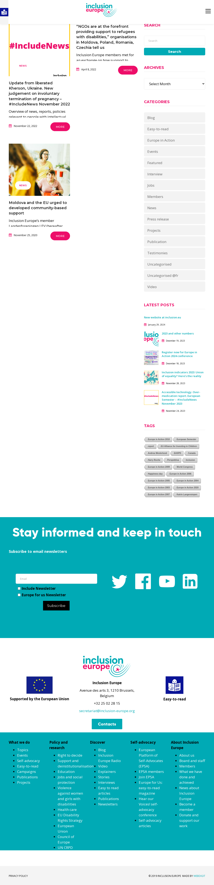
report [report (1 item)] (151, 446)
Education (66, 771)
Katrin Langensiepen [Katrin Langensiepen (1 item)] (187, 494)
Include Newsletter (37, 588)
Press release (158, 219)
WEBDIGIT (199, 876)
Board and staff (192, 760)
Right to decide (70, 755)
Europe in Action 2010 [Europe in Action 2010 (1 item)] (159, 439)
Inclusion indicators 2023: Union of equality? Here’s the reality (183, 374)
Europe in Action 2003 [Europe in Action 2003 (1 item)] (159, 487)
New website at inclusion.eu (162, 317)
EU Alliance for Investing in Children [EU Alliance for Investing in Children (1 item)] (179, 446)
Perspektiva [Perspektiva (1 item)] (173, 460)
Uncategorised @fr (162, 275)
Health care (67, 809)
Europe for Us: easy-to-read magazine (151, 788)
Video (152, 286)
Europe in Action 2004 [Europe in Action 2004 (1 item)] (188, 481)
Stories (104, 777)
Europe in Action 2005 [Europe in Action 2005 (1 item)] (159, 481)
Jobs (150, 185)
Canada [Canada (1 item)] (192, 453)
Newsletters (108, 804)
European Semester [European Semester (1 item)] (186, 439)
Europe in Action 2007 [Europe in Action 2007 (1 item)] (159, 494)
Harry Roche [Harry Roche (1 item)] (154, 460)
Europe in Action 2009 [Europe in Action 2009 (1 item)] (159, 467)
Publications (27, 777)
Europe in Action (161, 140)
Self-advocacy (28, 760)
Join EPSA (146, 777)
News (23, 65)
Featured (154, 162)
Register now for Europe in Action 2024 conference (179, 354)
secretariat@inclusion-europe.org (107, 710)
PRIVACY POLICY (18, 876)
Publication (156, 241)
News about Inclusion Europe (189, 793)
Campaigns (26, 771)
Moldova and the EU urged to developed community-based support (38, 207)
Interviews (106, 782)
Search (174, 51)
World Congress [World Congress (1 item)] (185, 467)
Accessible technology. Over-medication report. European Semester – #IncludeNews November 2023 (181, 397)
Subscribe (56, 606)
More (60, 126)
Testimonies (157, 253)
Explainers (107, 771)
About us (186, 755)
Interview (154, 174)
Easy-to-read (158, 129)
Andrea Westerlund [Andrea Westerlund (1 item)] (157, 453)
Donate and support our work (189, 820)
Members (155, 196)
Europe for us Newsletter (42, 595)
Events (152, 151)
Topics (22, 749)
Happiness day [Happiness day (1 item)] (155, 474)
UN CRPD (65, 847)
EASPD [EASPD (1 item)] (177, 453)
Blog (151, 117)
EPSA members (151, 771)
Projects (153, 230)
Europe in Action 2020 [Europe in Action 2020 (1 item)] (188, 487)
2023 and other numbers (178, 333)
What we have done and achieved (190, 777)
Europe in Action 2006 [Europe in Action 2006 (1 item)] (180, 474)
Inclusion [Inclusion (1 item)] (190, 460)
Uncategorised (159, 264)
